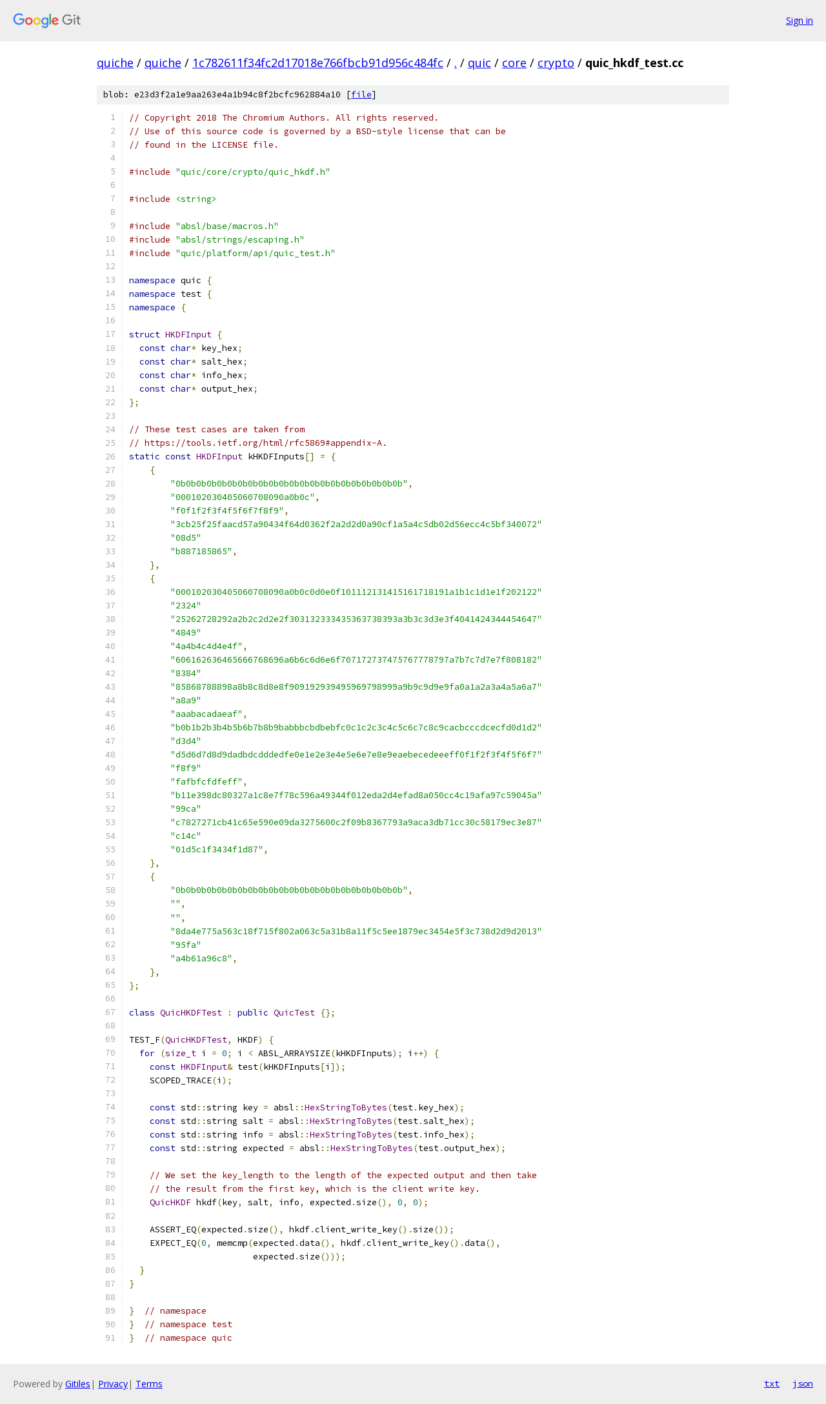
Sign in (799, 20)
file (361, 94)
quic (479, 62)
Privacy (113, 1384)
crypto (556, 62)
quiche (115, 62)
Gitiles (77, 1384)
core (514, 62)
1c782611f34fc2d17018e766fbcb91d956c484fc (317, 62)
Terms (149, 1384)
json (802, 1383)
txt (772, 1383)
